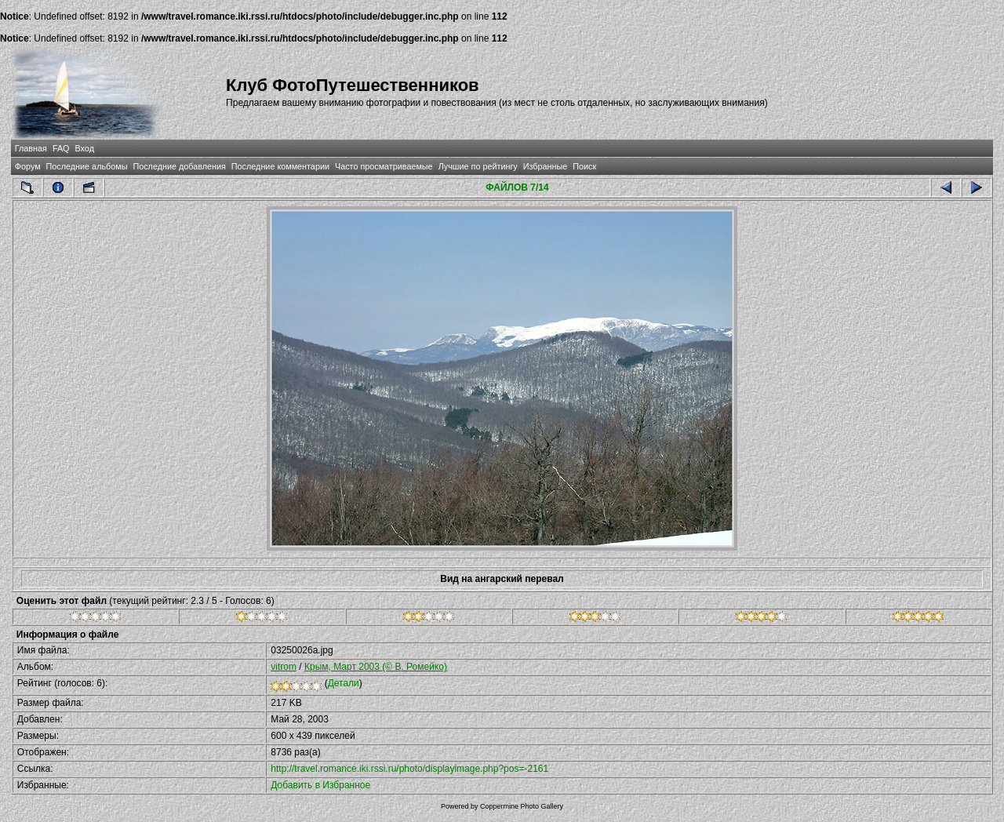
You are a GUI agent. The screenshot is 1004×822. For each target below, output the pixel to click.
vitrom (283, 666)
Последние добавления (179, 166)
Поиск (584, 166)
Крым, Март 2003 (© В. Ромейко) (375, 666)
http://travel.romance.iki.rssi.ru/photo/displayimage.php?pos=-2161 (409, 768)
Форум (28, 166)
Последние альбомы (87, 166)
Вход (84, 148)
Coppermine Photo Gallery (521, 806)
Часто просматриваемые (384, 166)
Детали (343, 683)
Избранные (545, 166)
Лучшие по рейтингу (478, 166)
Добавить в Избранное (320, 785)
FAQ (61, 148)
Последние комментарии (280, 166)
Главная (31, 148)
